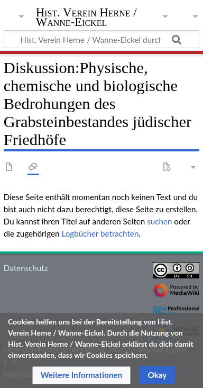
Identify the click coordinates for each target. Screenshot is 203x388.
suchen (159, 221)
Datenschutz (26, 268)
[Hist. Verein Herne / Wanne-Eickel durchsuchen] (101, 39)
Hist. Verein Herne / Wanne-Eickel (86, 18)
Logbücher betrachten (100, 233)
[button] (81, 375)
